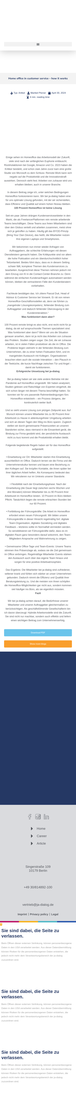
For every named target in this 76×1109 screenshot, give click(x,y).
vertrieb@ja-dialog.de (38, 904)
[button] (38, 44)
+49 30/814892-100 (38, 887)
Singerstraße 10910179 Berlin (38, 868)
